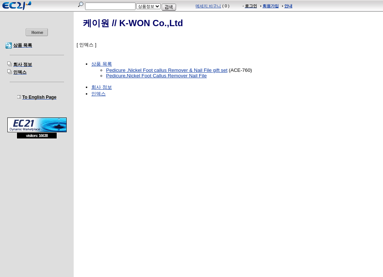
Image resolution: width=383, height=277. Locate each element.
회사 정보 (101, 87)
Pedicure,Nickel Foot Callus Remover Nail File (156, 75)
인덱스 (98, 94)
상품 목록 (101, 64)
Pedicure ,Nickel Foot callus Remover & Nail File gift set (167, 70)
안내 (288, 6)
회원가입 (271, 6)
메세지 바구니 (208, 6)
